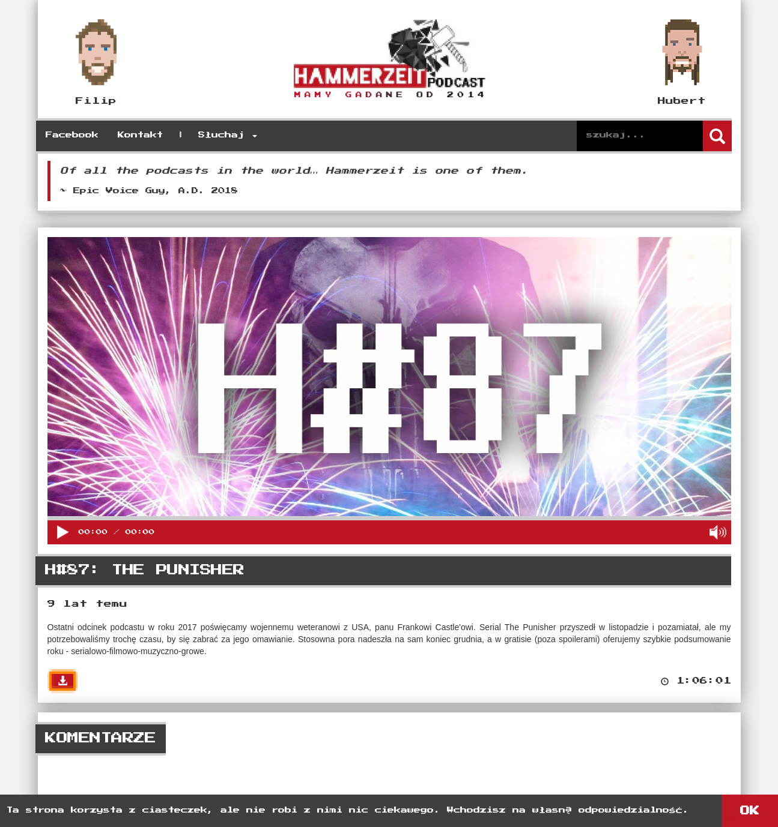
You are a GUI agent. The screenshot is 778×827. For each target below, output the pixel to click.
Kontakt (140, 135)
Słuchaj (227, 135)
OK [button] (749, 811)
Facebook (72, 135)
